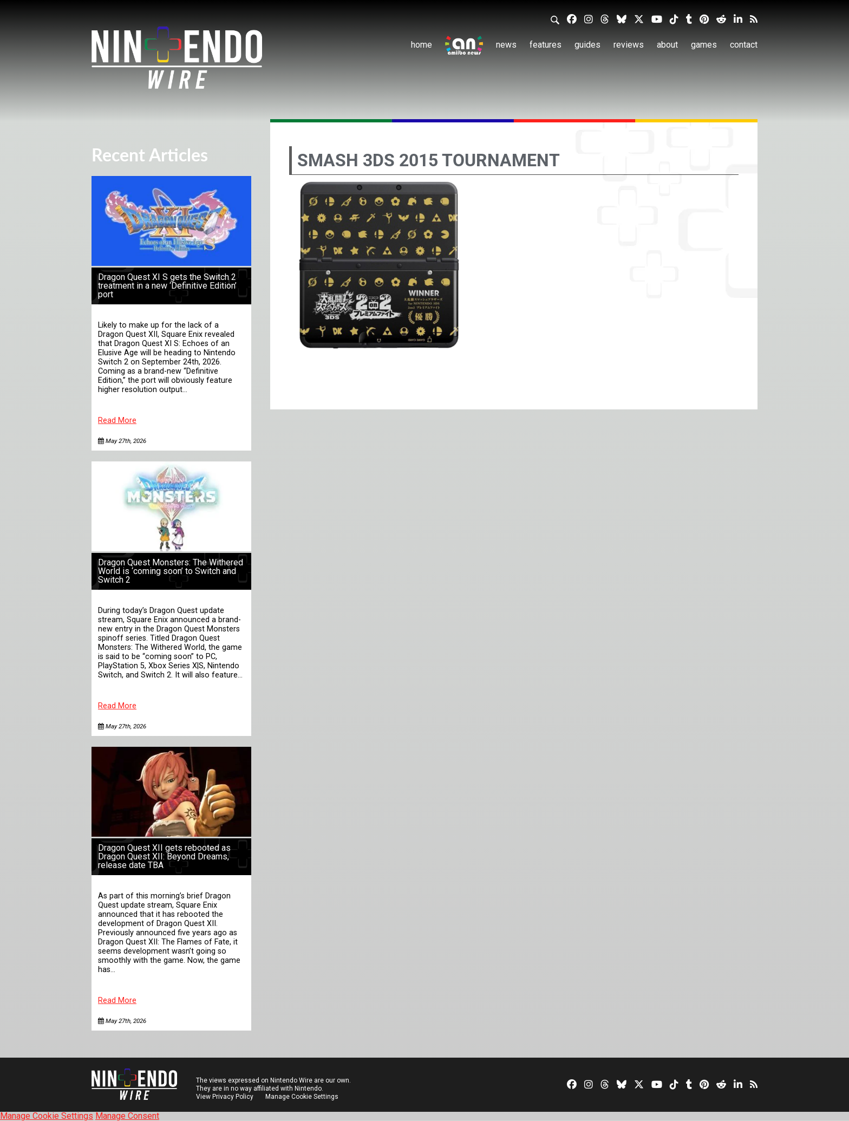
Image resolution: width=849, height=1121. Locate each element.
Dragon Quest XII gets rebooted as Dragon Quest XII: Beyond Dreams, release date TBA (164, 856)
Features (545, 45)
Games (704, 45)
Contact (743, 45)
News (506, 45)
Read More (117, 420)
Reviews (628, 45)
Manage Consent (127, 1116)
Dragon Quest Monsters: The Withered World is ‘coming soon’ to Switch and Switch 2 (170, 571)
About (667, 45)
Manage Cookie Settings (302, 1096)
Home (421, 45)
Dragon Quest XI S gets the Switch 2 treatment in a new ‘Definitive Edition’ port (167, 285)
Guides (587, 45)
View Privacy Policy (224, 1096)
